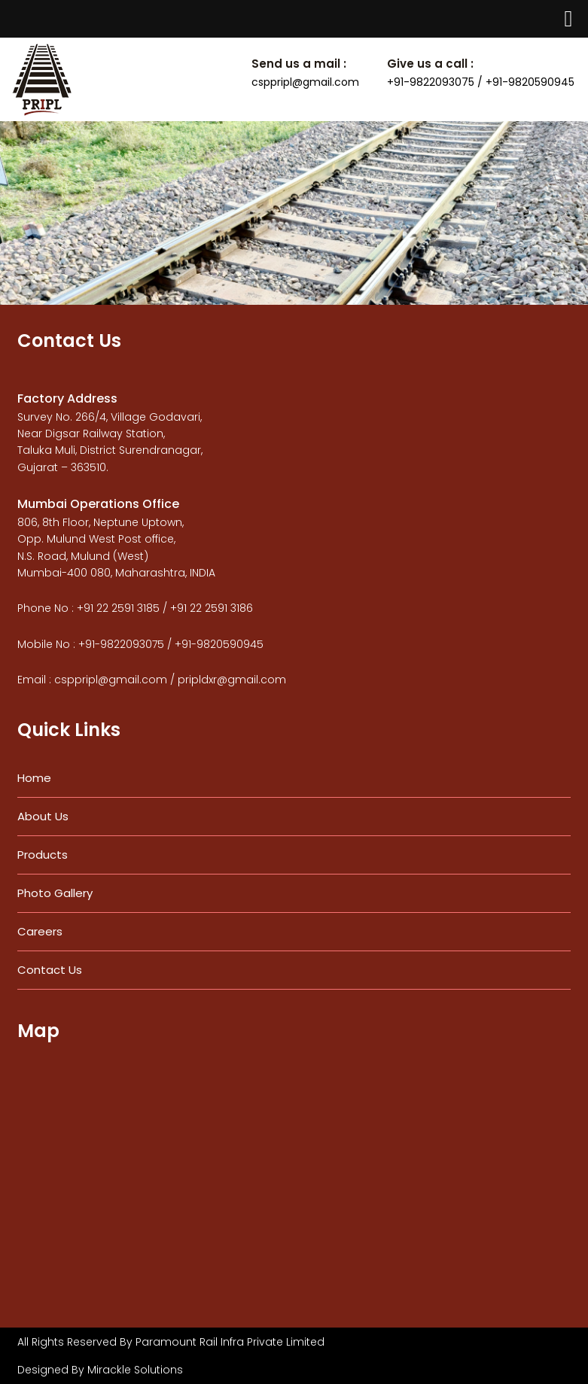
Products (42, 854)
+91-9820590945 (219, 644)
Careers (39, 931)
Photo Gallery (55, 893)
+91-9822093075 (121, 644)
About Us (43, 816)
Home (34, 778)
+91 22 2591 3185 (118, 608)
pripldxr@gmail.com (232, 679)
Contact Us (49, 970)
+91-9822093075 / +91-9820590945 (480, 82)
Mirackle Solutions (135, 1369)
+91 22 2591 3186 (211, 608)
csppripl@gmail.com (305, 82)
